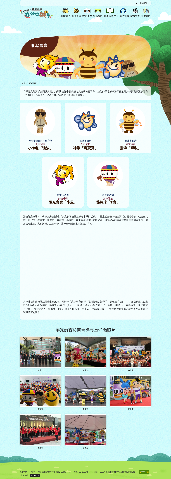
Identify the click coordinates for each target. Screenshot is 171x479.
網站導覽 (143, 3)
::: (136, 3)
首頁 (23, 83)
